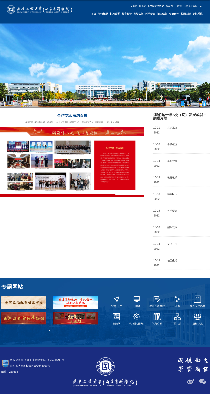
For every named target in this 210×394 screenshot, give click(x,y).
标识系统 (197, 13)
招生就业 (162, 13)
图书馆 (142, 6)
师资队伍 (138, 13)
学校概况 (103, 13)
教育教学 (127, 13)
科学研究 (150, 13)
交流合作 (174, 13)
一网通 (178, 6)
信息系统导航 (191, 6)
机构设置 (115, 13)
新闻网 (133, 6)
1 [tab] (49, 330)
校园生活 (186, 13)
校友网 (169, 6)
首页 (93, 13)
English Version (156, 6)
